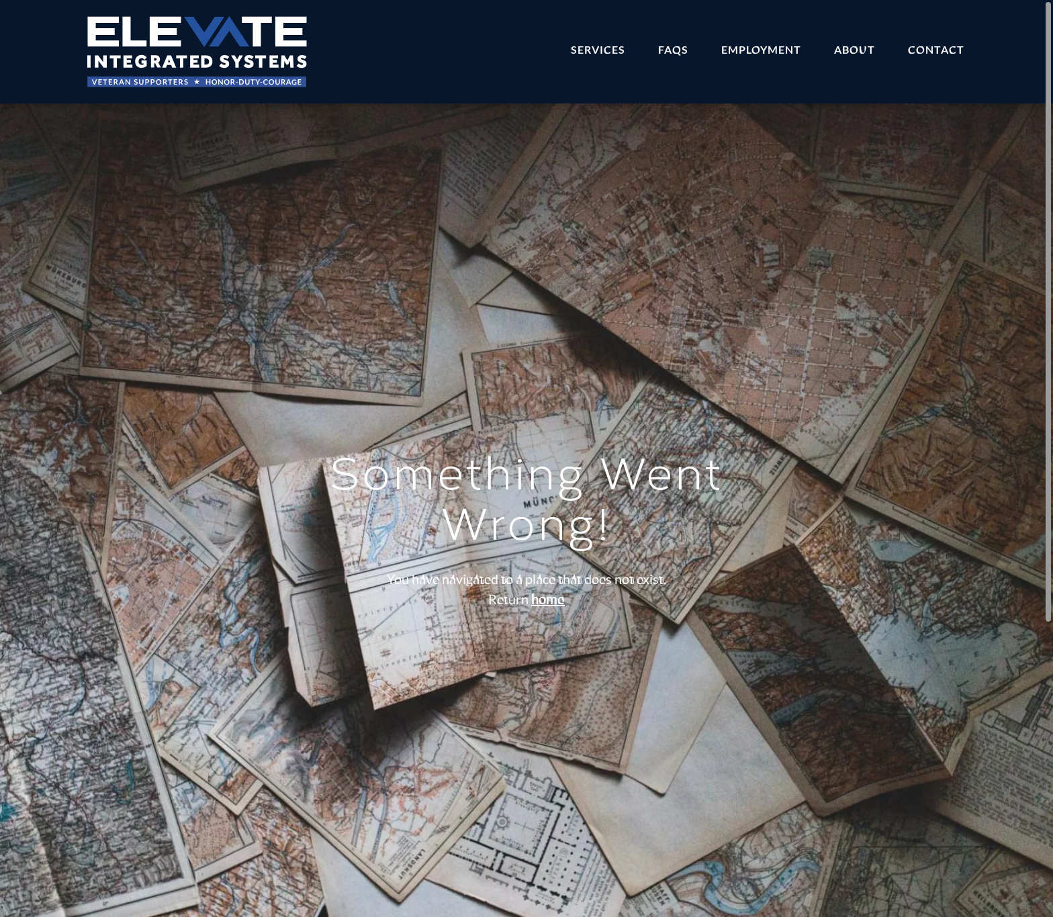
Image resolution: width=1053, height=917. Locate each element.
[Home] (197, 51)
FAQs (673, 50)
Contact (936, 50)
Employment (761, 50)
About (854, 50)
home (548, 600)
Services (598, 50)
